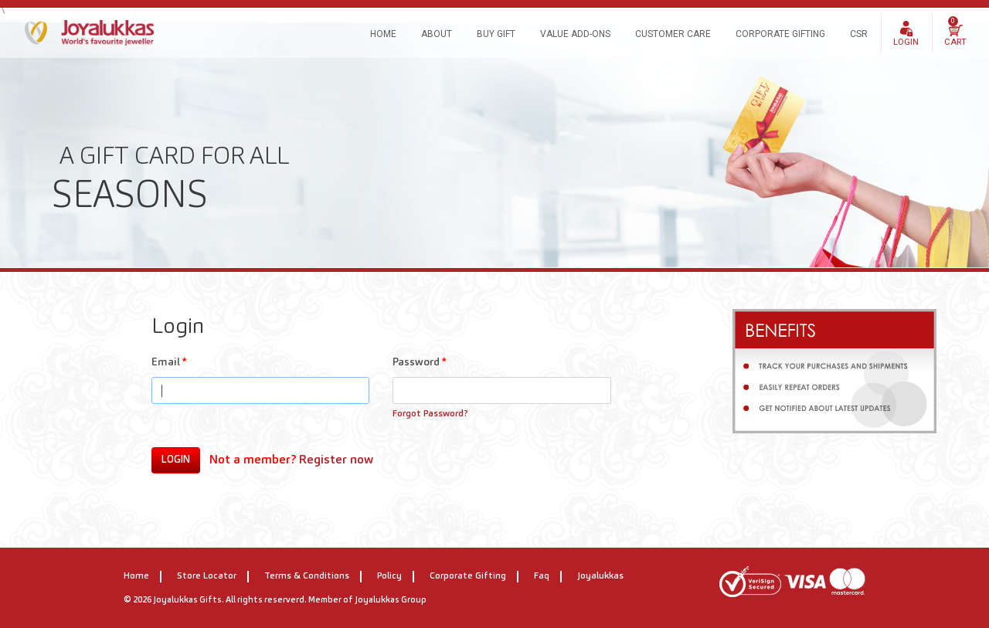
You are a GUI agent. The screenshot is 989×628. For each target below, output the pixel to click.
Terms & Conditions (306, 576)
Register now (336, 460)
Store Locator (206, 576)
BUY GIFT (496, 34)
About (436, 34)
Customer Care (673, 34)
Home (383, 34)
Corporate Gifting (780, 34)
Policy (389, 576)
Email (169, 362)
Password (420, 362)
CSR (859, 34)
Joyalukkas (600, 576)
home (136, 576)
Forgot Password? (430, 414)
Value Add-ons (575, 34)
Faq (541, 576)
